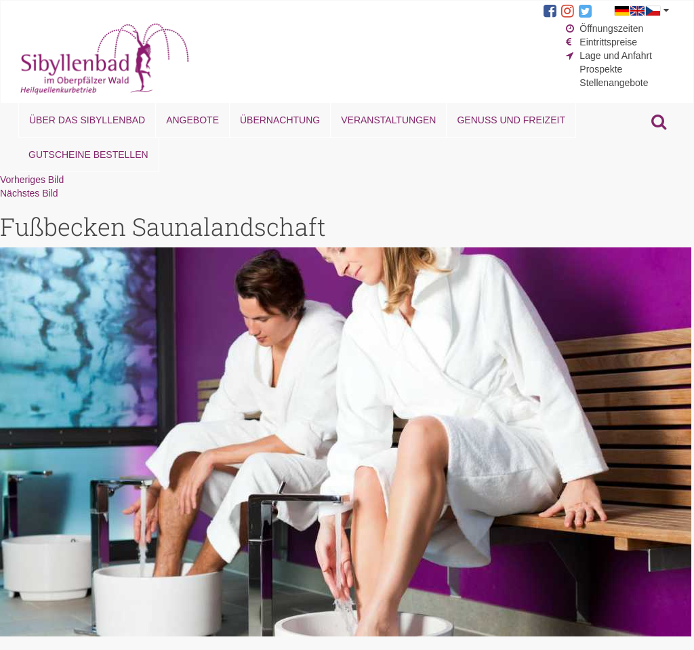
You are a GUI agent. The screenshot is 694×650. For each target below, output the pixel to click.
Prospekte (600, 69)
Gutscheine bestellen (88, 154)
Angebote (192, 120)
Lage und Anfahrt (615, 55)
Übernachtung (280, 120)
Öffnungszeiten (611, 28)
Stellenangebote (613, 82)
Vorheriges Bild (32, 179)
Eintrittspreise (608, 42)
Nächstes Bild (29, 193)
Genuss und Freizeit (511, 120)
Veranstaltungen (388, 120)
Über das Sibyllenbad (87, 120)
